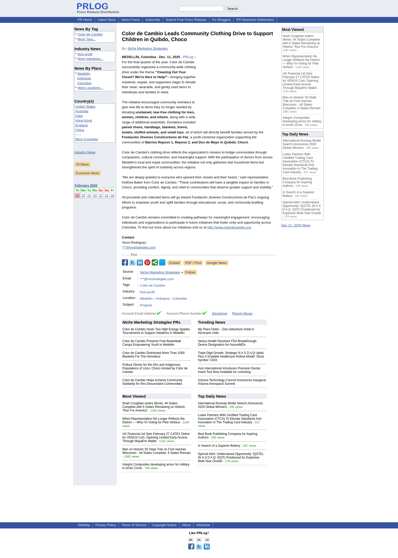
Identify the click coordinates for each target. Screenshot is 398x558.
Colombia (84, 83)
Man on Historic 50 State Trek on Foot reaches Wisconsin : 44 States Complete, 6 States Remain (156, 451)
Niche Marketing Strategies (148, 48)
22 (101, 195)
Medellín (84, 74)
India (79, 116)
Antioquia (84, 78)
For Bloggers (221, 20)
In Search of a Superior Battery (219, 445)
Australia (81, 111)
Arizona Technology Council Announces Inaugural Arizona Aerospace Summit (232, 382)
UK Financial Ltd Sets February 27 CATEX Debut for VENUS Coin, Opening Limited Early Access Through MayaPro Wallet (155, 437)
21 (106, 195)
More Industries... (90, 59)
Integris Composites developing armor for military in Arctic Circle (302, 121)
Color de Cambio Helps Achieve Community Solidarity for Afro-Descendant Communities (152, 382)
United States (85, 106)
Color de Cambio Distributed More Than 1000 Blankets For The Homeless (153, 354)
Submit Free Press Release (186, 20)
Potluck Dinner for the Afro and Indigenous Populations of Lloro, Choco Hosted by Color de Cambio (154, 368)
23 (95, 195)
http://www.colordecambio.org (229, 227)
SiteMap (84, 525)
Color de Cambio (90, 34)
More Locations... (90, 88)
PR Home (85, 20)
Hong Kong (83, 120)
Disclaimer (220, 313)
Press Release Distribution (98, 10)
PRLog (188, 57)
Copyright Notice (164, 525)
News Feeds (130, 20)
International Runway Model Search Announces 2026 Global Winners (302, 144)
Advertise (203, 525)
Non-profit (85, 54)
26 (77, 195)
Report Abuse (242, 313)
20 (112, 195)
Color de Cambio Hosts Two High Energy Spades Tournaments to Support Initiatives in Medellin (156, 331)
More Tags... (87, 39)
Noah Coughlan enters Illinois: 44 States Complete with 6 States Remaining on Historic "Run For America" (153, 406)
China (79, 130)
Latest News (106, 20)
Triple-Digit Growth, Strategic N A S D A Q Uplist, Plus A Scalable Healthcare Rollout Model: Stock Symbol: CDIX (231, 356)
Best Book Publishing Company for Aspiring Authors (297, 182)
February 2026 (86, 185)
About (186, 525)
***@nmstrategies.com (139, 247)
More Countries (86, 139)
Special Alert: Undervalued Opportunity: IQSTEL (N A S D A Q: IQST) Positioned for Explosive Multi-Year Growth (231, 457)
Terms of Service (134, 525)
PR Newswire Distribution (255, 20)
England (81, 125)
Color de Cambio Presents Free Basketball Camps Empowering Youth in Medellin (151, 342)
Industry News (84, 152)
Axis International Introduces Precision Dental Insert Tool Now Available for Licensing (229, 370)
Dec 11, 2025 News (295, 225)
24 (89, 195)
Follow (190, 272)
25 (83, 195)
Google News (217, 263)
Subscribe (152, 20)
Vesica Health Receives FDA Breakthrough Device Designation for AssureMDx (227, 342)
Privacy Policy (105, 525)
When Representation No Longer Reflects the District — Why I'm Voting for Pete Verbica (153, 420)
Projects (146, 305)
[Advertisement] (237, 92)
